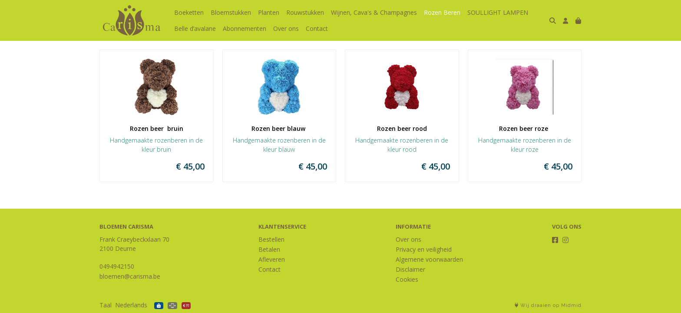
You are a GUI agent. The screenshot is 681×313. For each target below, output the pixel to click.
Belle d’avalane (195, 28)
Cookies (407, 279)
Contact (317, 28)
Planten (268, 12)
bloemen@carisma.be (129, 276)
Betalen (269, 249)
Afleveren (271, 259)
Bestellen (271, 239)
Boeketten (189, 12)
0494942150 (116, 266)
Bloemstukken (231, 12)
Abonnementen (244, 28)
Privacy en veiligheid (424, 249)
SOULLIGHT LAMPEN (497, 12)
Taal (105, 305)
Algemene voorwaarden (429, 259)
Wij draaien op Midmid (548, 305)
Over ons (286, 28)
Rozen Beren (442, 12)
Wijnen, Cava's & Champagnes (374, 12)
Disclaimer (410, 269)
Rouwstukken (305, 12)
